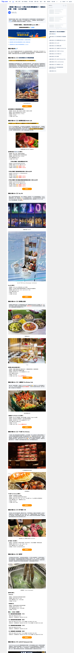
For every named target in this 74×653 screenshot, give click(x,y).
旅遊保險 (48, 1)
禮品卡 (41, 1)
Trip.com (10, 21)
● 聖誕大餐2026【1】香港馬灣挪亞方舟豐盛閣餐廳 (57, 37)
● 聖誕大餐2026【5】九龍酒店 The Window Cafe (57, 48)
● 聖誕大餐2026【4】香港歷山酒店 (55, 45)
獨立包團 (53, 1)
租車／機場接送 (24, 1)
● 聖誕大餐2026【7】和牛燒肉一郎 (55, 53)
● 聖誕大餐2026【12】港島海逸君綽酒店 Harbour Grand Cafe (56, 68)
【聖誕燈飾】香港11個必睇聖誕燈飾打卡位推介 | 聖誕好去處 (19, 42)
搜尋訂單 (70, 1)
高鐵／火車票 (18, 1)
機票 (13, 1)
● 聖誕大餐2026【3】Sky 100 (54, 43)
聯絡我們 (64, 1)
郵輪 (44, 1)
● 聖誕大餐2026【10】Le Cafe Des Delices (56, 61)
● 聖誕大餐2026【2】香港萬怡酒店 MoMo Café (57, 40)
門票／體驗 (31, 1)
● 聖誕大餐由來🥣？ (52, 33)
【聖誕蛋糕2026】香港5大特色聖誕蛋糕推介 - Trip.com (18, 44)
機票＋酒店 (36, 1)
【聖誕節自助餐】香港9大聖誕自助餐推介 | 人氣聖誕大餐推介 (20, 39)
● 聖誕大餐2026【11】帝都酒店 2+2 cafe (56, 64)
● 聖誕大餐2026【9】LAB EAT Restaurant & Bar (57, 59)
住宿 (10, 1)
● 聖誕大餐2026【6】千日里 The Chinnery (56, 51)
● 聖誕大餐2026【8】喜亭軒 (54, 56)
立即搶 (32, 27)
